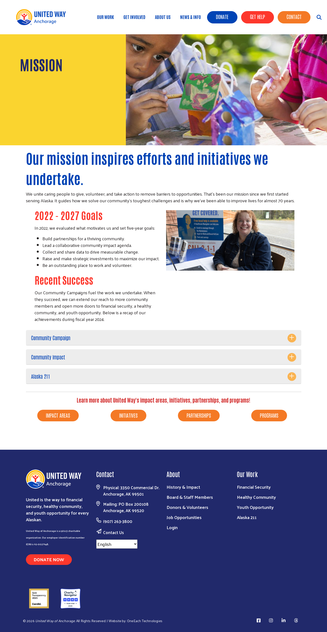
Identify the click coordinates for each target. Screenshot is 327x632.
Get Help (257, 16)
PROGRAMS (269, 415)
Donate (222, 16)
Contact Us (113, 532)
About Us (163, 17)
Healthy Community (256, 497)
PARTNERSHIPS (199, 415)
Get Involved (134, 17)
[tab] (163, 337)
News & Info (190, 17)
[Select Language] (116, 544)
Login (172, 527)
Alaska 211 (40, 376)
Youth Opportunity (255, 507)
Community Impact (48, 357)
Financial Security (254, 487)
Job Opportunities (184, 517)
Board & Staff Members (190, 497)
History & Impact (183, 487)
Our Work (105, 17)
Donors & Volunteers (187, 507)
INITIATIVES (128, 415)
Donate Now (49, 559)
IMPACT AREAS (58, 415)
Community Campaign (50, 338)
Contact (294, 16)
